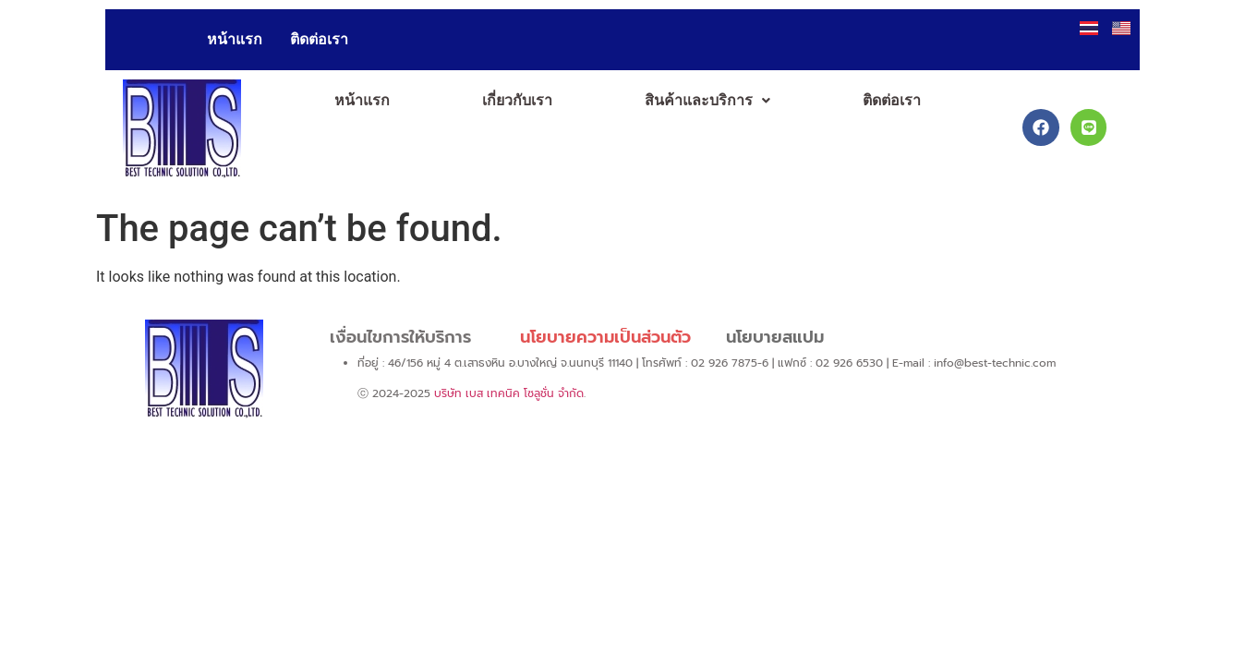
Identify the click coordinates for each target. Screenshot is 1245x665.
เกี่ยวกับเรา (517, 100)
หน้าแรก (234, 39)
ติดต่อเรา (319, 39)
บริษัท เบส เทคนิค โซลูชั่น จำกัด (509, 393)
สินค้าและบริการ (707, 100)
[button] (707, 100)
